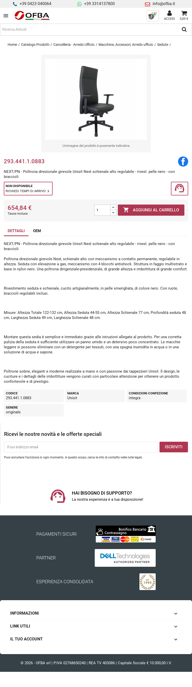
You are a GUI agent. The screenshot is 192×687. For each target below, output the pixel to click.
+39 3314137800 (99, 3)
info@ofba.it (164, 3)
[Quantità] (102, 210)
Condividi (183, 161)
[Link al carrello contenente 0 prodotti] (184, 15)
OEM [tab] (37, 231)
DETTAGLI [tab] (16, 231)
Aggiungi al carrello (151, 210)
